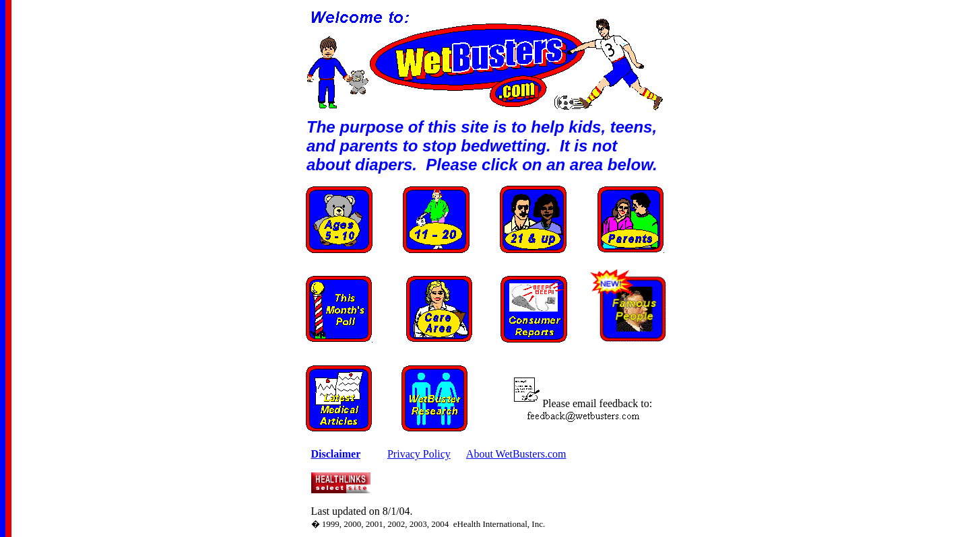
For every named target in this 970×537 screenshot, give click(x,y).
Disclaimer (335, 454)
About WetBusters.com (516, 454)
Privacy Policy (419, 454)
